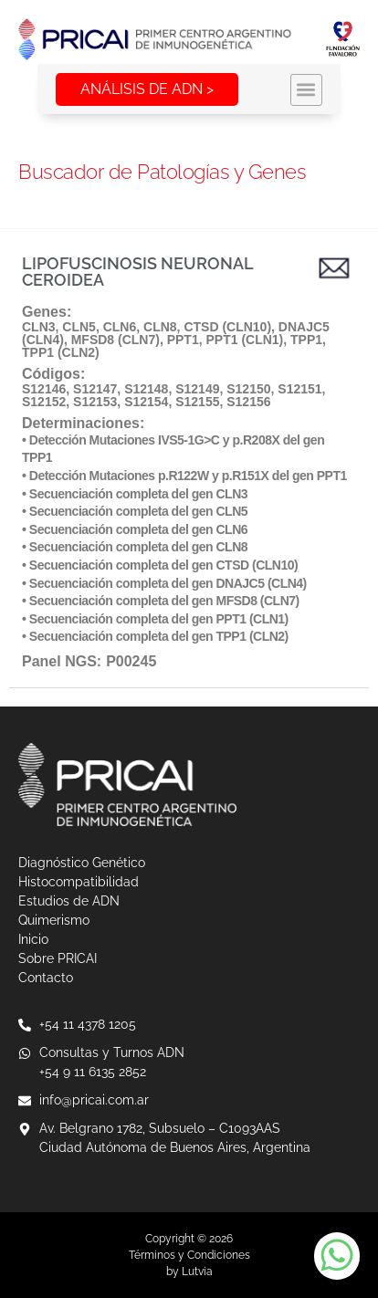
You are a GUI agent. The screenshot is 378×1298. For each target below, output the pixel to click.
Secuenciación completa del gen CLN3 (138, 494)
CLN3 (39, 326)
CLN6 (120, 326)
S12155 (197, 401)
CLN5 (79, 326)
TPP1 (306, 339)
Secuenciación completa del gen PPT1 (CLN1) (159, 619)
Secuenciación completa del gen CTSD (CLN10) (163, 565)
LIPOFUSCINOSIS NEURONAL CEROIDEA (137, 271)
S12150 (248, 389)
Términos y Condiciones (189, 1255)
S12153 (95, 401)
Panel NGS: (61, 661)
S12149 (197, 389)
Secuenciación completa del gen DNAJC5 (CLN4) (168, 583)
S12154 (146, 401)
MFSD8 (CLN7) (115, 339)
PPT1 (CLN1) (244, 339)
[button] (344, 90)
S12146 (44, 389)
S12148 (146, 389)
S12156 (248, 401)
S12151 (299, 389)
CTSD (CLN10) (227, 326)
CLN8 (160, 326)
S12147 (95, 389)
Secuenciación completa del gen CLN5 (138, 511)
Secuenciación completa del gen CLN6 (138, 529)
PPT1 (183, 339)
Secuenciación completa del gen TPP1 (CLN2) (159, 636)
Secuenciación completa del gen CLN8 (138, 546)
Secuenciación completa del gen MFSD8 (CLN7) (164, 600)
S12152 (44, 401)
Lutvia (197, 1271)
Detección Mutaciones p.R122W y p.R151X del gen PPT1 (188, 475)
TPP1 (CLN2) (61, 352)
